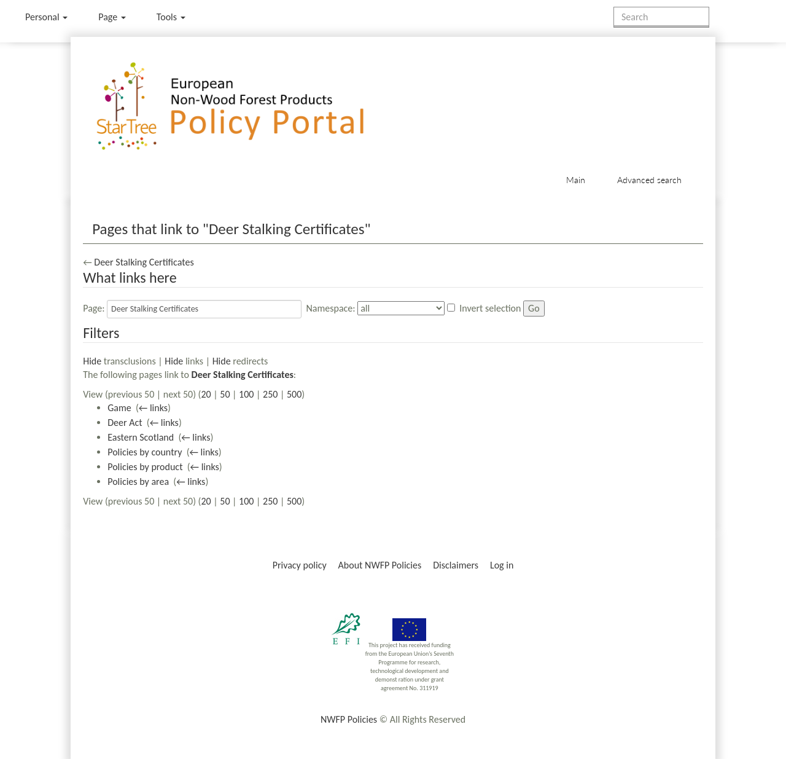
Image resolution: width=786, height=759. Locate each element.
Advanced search (649, 180)
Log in (501, 565)
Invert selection (490, 308)
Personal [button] (46, 17)
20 (206, 394)
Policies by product (144, 467)
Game (119, 408)
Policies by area (138, 481)
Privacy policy (300, 565)
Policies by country (144, 452)
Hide (92, 361)
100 (246, 394)
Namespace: (331, 308)
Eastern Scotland (140, 437)
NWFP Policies (349, 719)
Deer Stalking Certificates (143, 262)
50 (225, 394)
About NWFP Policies (380, 565)
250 (270, 394)
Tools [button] (171, 17)
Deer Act (124, 422)
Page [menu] (112, 17)
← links (153, 408)
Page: (93, 308)
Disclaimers (455, 565)
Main (575, 180)
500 (294, 394)
